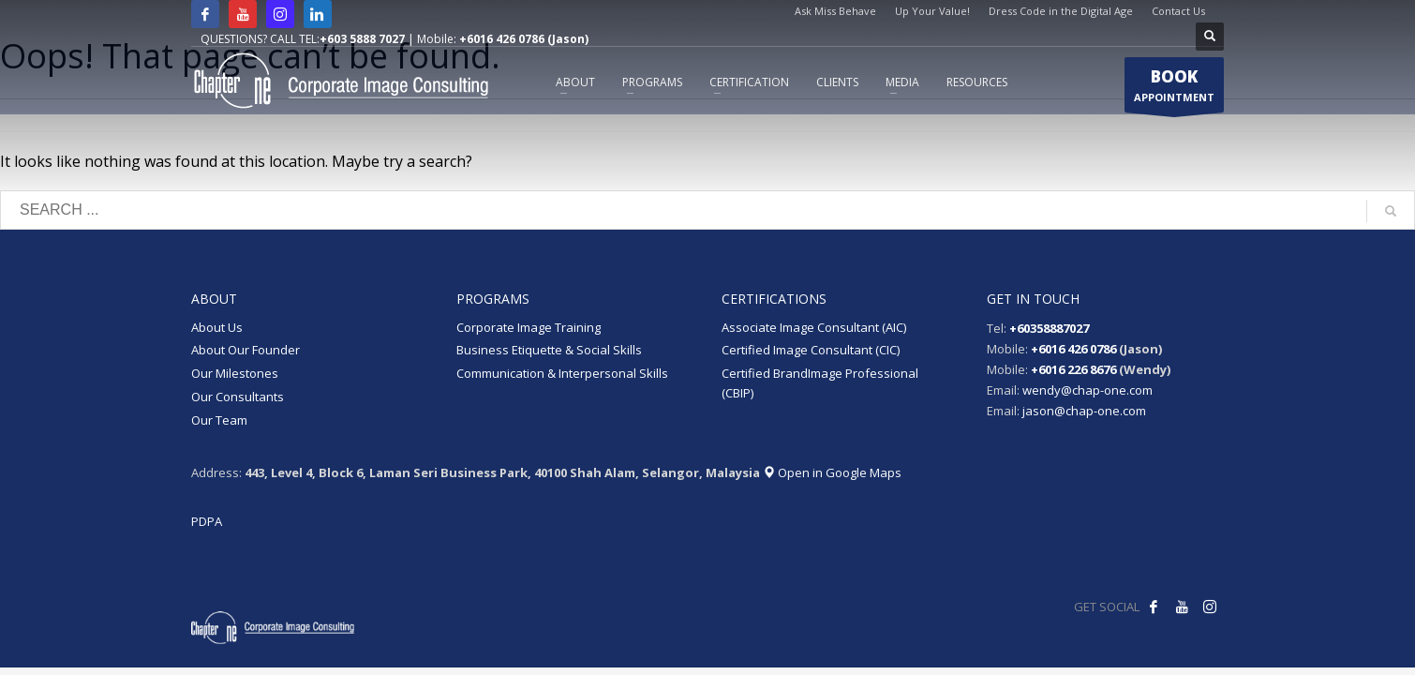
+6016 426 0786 (1073, 348)
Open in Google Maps (832, 472)
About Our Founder (245, 349)
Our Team (219, 420)
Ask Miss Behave (835, 11)
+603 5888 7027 (362, 39)
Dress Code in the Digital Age (1061, 11)
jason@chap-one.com (1084, 410)
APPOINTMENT (1174, 89)
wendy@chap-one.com (1087, 390)
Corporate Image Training (528, 327)
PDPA (206, 521)
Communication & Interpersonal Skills (562, 373)
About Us (217, 327)
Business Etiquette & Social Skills (549, 349)
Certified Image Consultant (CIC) (811, 349)
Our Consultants (237, 396)
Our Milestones (234, 373)
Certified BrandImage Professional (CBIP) (820, 383)
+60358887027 (1049, 328)
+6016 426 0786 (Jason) (523, 39)
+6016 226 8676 (1073, 369)
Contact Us (1178, 11)
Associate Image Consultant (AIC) (814, 327)
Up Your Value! (932, 11)
